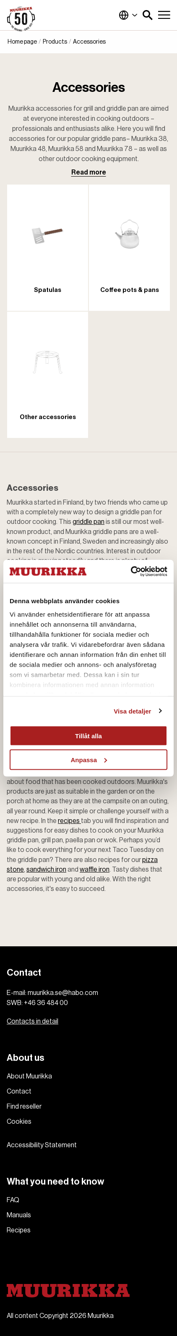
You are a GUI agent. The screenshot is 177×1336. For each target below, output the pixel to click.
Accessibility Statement (42, 1145)
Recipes (19, 1230)
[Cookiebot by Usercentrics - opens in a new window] (130, 571)
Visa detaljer (132, 710)
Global (128, 15)
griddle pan (88, 521)
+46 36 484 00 (46, 1003)
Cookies (19, 1121)
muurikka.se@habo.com (63, 993)
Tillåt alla (88, 736)
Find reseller (24, 1106)
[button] (148, 15)
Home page (22, 42)
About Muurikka (29, 1076)
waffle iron (94, 869)
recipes (69, 821)
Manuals (19, 1215)
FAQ (13, 1200)
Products (55, 42)
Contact (19, 1091)
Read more (88, 172)
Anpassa (88, 759)
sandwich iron (46, 869)
